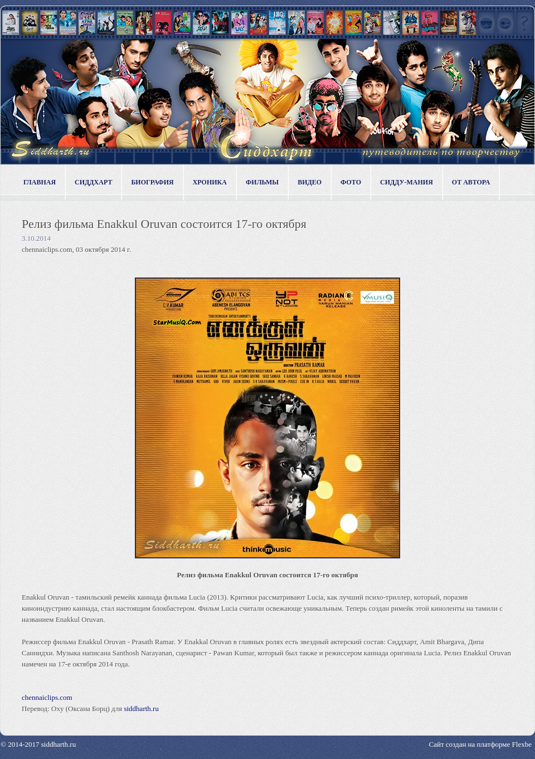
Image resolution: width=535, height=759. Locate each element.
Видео (310, 182)
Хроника (210, 182)
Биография (152, 182)
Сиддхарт (93, 182)
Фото (351, 182)
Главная (39, 182)
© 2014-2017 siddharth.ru (38, 744)
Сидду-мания (406, 182)
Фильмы (262, 182)
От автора (471, 182)
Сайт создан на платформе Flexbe (480, 744)
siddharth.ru (141, 708)
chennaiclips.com (47, 697)
